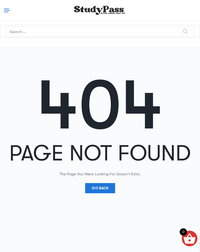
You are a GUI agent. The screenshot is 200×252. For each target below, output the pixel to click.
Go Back (100, 188)
